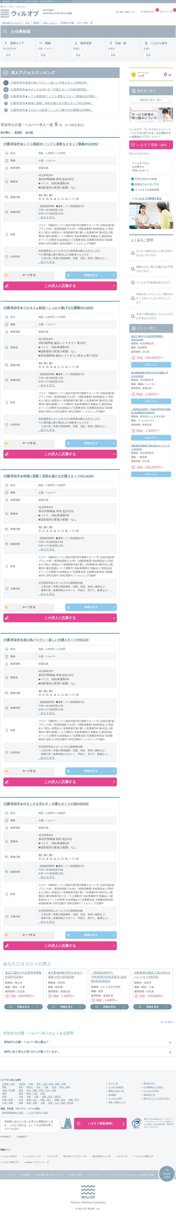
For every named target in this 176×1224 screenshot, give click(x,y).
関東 (4, 1094)
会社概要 (112, 1101)
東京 (21, 1094)
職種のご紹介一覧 (116, 1097)
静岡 (43, 1100)
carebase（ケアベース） (35, 1169)
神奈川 (30, 1094)
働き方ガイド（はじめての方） (156, 1105)
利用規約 (26, 1181)
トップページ (9, 1181)
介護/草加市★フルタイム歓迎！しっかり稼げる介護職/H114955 (48, 309)
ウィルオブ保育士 (8, 1169)
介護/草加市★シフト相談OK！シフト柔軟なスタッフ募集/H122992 (50, 144)
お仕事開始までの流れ (153, 1094)
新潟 (21, 1097)
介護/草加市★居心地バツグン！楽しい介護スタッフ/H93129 (46, 644)
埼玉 (27, 23)
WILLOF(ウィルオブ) (12, 23)
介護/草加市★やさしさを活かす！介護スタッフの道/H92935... (49, 89)
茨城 (54, 1094)
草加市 (36, 23)
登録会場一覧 (149, 1101)
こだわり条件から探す (37, 1119)
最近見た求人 (149, 1090)
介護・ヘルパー (50, 23)
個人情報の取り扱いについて (50, 1181)
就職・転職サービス (127, 12)
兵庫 (36, 1103)
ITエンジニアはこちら (138, 153)
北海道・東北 (8, 1090)
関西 (4, 1103)
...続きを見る (47, 217)
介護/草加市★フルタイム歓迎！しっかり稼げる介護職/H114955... (51, 110)
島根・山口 (32, 1106)
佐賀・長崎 (32, 1109)
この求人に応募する (60, 287)
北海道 (22, 1090)
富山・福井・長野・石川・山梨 (41, 1097)
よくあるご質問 (115, 1105)
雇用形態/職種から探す (13, 1119)
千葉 (46, 1094)
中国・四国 (7, 1106)
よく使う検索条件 (116, 1094)
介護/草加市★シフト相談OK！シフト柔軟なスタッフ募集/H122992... (53, 96)
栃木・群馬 (65, 1094)
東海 (4, 1100)
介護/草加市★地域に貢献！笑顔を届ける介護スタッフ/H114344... (51, 103)
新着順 (18, 132)
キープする (31, 276)
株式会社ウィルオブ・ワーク (14, 1)
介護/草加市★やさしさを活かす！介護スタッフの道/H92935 (46, 809)
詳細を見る (89, 276)
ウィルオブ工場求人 (142, 1163)
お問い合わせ (76, 1181)
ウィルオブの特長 (151, 1097)
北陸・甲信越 (8, 1097)
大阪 (21, 1103)
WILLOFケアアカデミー (73, 1163)
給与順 (29, 132)
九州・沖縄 (7, 1109)
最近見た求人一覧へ (151, 100)
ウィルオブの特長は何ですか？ (153, 282)
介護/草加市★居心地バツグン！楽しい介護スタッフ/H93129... (49, 82)
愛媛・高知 (60, 1106)
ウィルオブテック (30, 1163)
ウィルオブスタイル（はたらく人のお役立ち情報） (131, 1181)
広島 (21, 1106)
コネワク (51, 1163)
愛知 (21, 1100)
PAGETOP (167, 1182)
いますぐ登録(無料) (100, 1130)
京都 (29, 1103)
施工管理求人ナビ (100, 1163)
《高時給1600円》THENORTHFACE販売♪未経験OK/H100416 (108, 983)
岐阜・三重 (32, 1100)
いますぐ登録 (153, 145)
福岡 (21, 1109)
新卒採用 (4, 1143)
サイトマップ (95, 1181)
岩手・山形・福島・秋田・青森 (51, 1090)
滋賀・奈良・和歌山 (51, 1103)
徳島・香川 (74, 1106)
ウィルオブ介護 (7, 1163)
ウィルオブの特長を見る (148, 198)
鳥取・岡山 (46, 1106)
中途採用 (21, 1143)
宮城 (31, 1090)
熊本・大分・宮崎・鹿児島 (61, 1109)
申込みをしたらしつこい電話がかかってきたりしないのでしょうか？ (154, 298)
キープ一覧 (113, 1090)
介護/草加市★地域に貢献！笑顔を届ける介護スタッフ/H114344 (48, 478)
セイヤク (121, 1163)
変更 (8, 55)
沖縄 (43, 1109)
